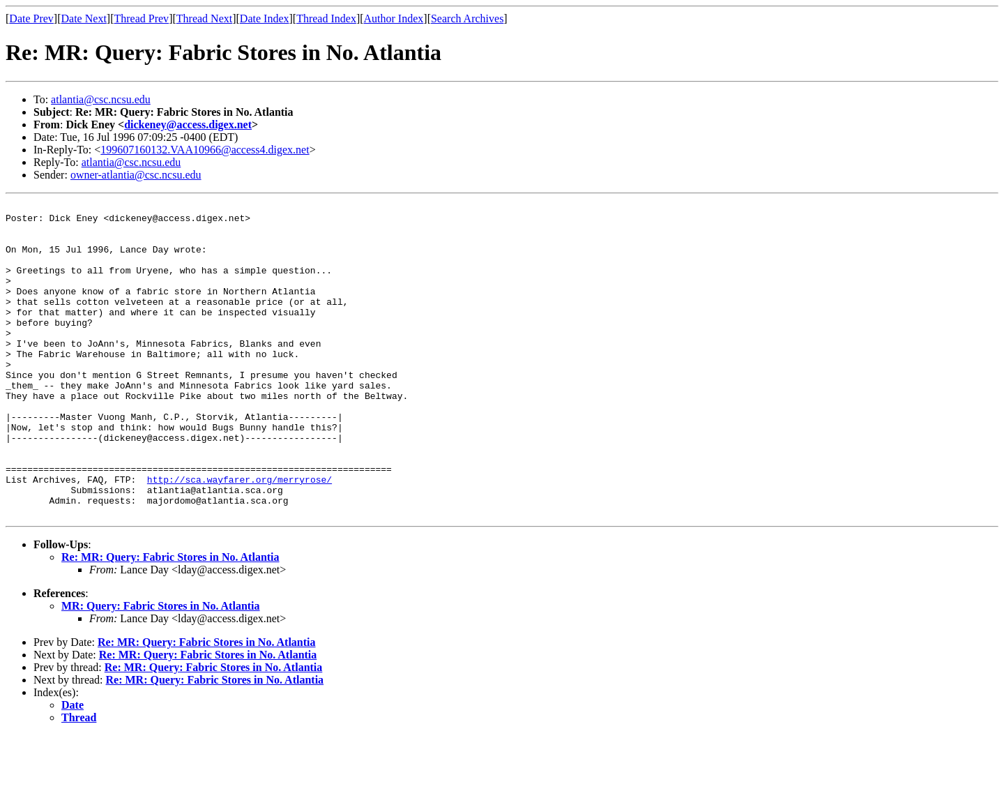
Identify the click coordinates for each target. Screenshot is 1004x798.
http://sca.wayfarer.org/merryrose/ (239, 535)
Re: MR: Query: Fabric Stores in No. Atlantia (170, 620)
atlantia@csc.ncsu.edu (101, 99)
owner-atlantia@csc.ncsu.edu (135, 175)
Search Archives (467, 18)
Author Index (394, 18)
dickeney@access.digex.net (188, 124)
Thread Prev (141, 18)
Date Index (264, 18)
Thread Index (326, 18)
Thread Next (204, 18)
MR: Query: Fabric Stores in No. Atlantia (160, 669)
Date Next (84, 18)
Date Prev (31, 18)
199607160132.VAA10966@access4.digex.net (204, 150)
